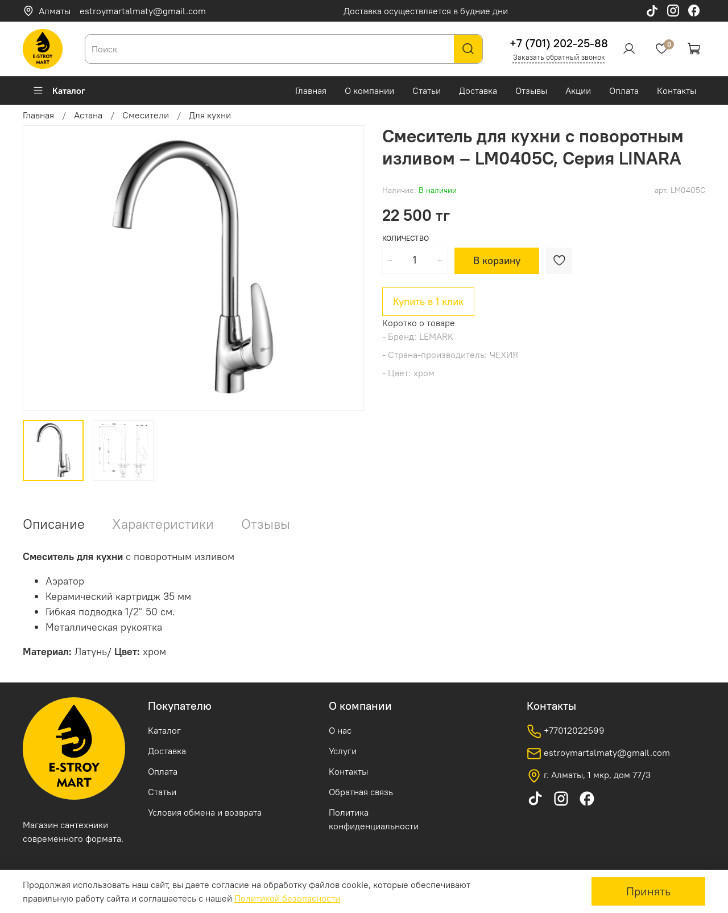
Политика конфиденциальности (374, 819)
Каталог (58, 90)
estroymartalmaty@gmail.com (143, 11)
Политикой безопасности (287, 898)
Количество (405, 238)
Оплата (624, 90)
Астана (88, 115)
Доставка (478, 90)
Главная (310, 90)
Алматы (47, 11)
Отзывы (531, 90)
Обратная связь (361, 791)
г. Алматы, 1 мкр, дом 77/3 (589, 775)
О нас (340, 730)
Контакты (676, 90)
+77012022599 (566, 731)
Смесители (145, 115)
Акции (578, 90)
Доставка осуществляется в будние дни (426, 11)
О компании (369, 90)
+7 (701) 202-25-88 (559, 43)
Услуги (343, 750)
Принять (648, 891)
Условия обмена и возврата (205, 812)
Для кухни (210, 115)
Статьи (426, 90)
